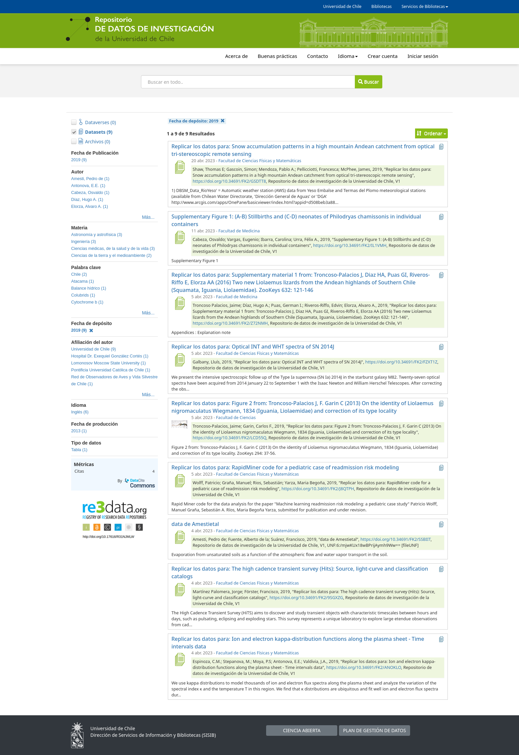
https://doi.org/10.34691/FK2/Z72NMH (230, 323)
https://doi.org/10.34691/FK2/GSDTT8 (229, 181)
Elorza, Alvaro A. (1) (89, 206)
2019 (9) (79, 160)
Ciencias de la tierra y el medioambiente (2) (111, 255)
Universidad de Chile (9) (93, 349)
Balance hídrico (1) (88, 288)
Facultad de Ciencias (236, 417)
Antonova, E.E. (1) (88, 185)
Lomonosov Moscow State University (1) (108, 363)
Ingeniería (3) (83, 241)
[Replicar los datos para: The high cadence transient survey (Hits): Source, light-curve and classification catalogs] (179, 589)
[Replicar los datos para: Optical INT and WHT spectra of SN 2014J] (179, 360)
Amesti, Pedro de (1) (90, 178)
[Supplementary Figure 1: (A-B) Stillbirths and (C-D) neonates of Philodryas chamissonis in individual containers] (179, 237)
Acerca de (236, 56)
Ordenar (431, 133)
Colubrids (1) (83, 295)
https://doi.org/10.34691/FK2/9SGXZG (306, 597)
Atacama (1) (82, 281)
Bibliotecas (381, 6)
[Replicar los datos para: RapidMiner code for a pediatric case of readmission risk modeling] (179, 481)
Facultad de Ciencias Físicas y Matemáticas (259, 161)
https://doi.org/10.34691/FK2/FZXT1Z (401, 362)
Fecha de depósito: (197, 121)
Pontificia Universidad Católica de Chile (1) (110, 370)
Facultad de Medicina (239, 231)
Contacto (317, 56)
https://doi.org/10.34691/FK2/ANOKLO (363, 667)
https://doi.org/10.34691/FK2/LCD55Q (229, 438)
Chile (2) (79, 274)
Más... (148, 217)
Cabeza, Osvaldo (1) (90, 192)
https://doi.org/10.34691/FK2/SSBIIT (395, 539)
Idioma (348, 56)
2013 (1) (79, 431)
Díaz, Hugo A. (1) (87, 199)
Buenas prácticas (277, 56)
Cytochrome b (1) (87, 302)
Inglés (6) (80, 412)
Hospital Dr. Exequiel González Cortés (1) (109, 356)
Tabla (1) (79, 450)
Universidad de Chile (342, 6)
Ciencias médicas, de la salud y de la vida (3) (113, 248)
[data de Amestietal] (179, 537)
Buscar (368, 81)
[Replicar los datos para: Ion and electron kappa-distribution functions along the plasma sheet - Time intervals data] (179, 659)
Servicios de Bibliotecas (424, 6)
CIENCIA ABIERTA (301, 730)
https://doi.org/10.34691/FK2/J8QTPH (317, 489)
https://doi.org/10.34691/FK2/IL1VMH (350, 245)
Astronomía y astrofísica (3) (96, 234)
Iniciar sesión (422, 56)
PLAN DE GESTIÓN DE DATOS (374, 730)
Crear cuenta (383, 56)
